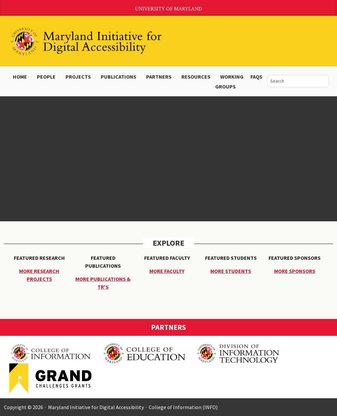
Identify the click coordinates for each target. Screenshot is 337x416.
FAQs (256, 76)
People (46, 76)
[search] (294, 81)
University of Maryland (168, 9)
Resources (195, 76)
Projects (78, 76)
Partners (158, 76)
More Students (230, 271)
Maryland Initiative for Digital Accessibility (96, 407)
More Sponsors (294, 271)
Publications (118, 76)
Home (20, 76)
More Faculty (166, 271)
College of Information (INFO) (183, 407)
